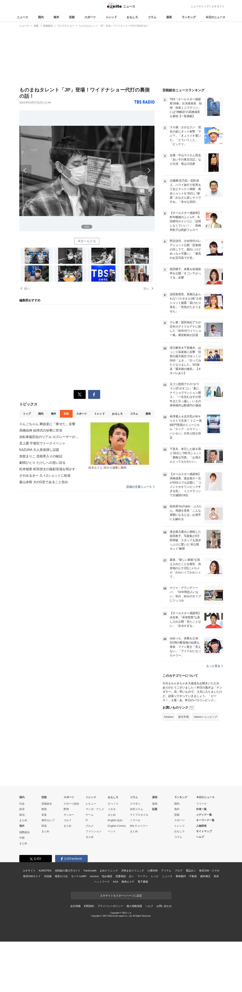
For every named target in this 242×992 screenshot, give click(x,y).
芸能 (72, 17)
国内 (41, 17)
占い (131, 876)
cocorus (94, 876)
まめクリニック (109, 870)
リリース (201, 803)
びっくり (113, 803)
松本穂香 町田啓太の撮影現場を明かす (47, 469)
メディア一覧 (204, 814)
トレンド (111, 17)
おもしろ (132, 17)
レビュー (91, 803)
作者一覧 (201, 809)
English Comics (117, 825)
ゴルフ (67, 820)
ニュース (22, 17)
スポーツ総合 (71, 803)
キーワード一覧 (205, 820)
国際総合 (24, 832)
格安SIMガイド (32, 876)
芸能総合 (46, 803)
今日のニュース (215, 17)
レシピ (155, 876)
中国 (22, 837)
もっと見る (214, 666)
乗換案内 (181, 876)
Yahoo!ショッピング (205, 716)
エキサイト (217, 6)
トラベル (135, 820)
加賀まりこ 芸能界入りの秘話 (40, 456)
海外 (56, 17)
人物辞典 (201, 825)
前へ (53, 166)
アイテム (166, 870)
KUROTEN (45, 870)
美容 (216, 876)
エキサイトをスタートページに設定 (121, 895)
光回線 (48, 876)
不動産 (193, 876)
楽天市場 (183, 716)
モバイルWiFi (79, 876)
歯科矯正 (205, 876)
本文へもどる (87, 241)
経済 (22, 809)
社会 (22, 803)
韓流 (44, 825)
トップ (27, 413)
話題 (154, 809)
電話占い (191, 870)
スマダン (135, 803)
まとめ (23, 820)
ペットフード (101, 881)
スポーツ (90, 17)
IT (87, 820)
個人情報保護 (134, 906)
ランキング (189, 17)
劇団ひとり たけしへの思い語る (42, 462)
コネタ (112, 809)
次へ (120, 166)
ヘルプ (200, 836)
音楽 (44, 814)
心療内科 (152, 870)
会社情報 (75, 906)
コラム (152, 17)
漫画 (169, 17)
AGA (115, 881)
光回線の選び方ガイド (68, 870)
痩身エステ (128, 881)
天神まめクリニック (132, 870)
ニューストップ (200, 6)
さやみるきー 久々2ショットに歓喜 (45, 475)
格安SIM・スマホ (209, 870)
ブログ (178, 870)
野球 (66, 809)
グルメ (90, 825)
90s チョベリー (139, 825)
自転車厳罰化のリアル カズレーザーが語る (49, 437)
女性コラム (136, 809)
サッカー (69, 814)
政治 (22, 814)
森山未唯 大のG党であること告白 (43, 482)
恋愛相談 (120, 876)
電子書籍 (143, 881)
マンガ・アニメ (95, 809)
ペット (112, 831)
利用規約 (89, 906)
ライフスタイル (139, 814)
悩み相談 (107, 876)
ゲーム (90, 814)
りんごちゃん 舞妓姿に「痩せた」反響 (47, 424)
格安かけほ (61, 876)
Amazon (169, 716)
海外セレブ (48, 820)
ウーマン (142, 876)
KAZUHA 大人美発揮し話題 (39, 449)
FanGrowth (90, 870)
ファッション (93, 831)
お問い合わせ (164, 906)
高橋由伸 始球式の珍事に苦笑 (40, 430)
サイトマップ (204, 831)
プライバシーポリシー (110, 906)
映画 (44, 809)
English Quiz (115, 820)
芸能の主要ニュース (140, 486)
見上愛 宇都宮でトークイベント (42, 443)
